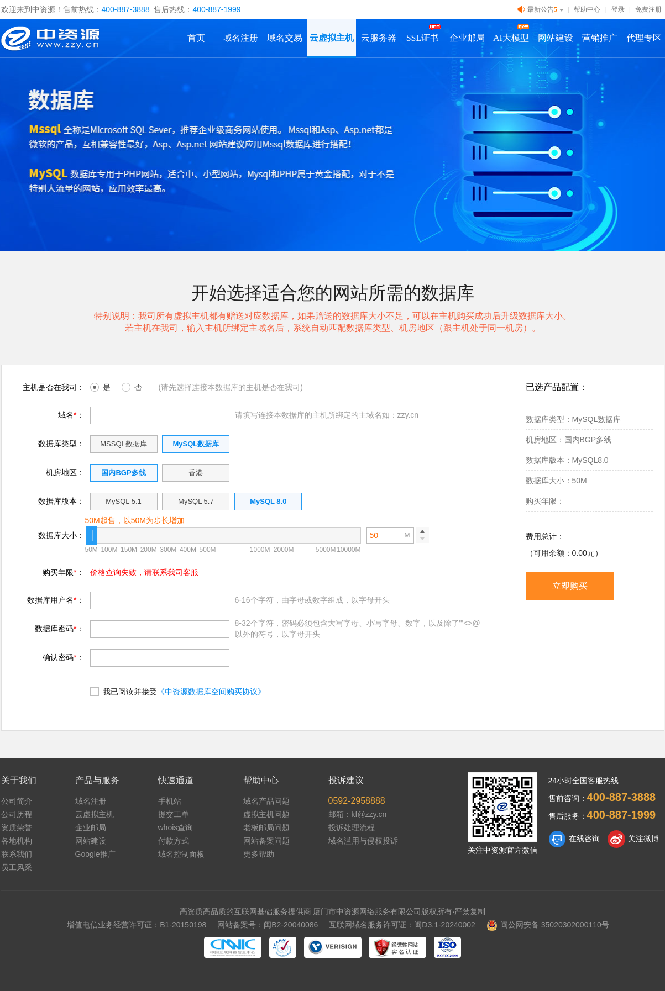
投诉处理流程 (351, 827)
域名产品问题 (266, 801)
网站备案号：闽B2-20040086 (267, 924)
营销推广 (599, 38)
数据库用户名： (55, 599)
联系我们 (16, 854)
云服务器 (378, 38)
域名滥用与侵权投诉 (363, 840)
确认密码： (63, 657)
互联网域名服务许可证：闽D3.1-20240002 (402, 924)
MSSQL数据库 (123, 444)
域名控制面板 (181, 854)
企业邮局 (467, 38)
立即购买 (570, 586)
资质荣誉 (16, 827)
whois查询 (175, 827)
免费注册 (648, 9)
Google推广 (95, 854)
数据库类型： (61, 443)
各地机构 (16, 840)
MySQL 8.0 (268, 501)
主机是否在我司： (54, 387)
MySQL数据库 (195, 444)
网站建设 (555, 38)
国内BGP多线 (123, 472)
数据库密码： (59, 628)
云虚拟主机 (332, 38)
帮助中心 (587, 9)
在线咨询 (574, 839)
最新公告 (542, 9)
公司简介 (16, 801)
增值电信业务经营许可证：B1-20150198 (136, 924)
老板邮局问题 (266, 827)
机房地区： (65, 472)
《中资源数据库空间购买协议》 (211, 691)
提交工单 (173, 814)
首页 (196, 38)
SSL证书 (422, 38)
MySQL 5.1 (124, 501)
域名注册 (240, 38)
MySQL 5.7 (196, 501)
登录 (618, 9)
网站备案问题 (266, 840)
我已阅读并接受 (177, 691)
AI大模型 (511, 38)
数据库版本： (61, 501)
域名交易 (284, 38)
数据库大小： (61, 535)
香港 (195, 472)
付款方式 (173, 840)
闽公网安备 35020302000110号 (547, 924)
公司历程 (16, 814)
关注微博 (633, 839)
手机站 (169, 801)
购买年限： (63, 572)
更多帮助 (258, 854)
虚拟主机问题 (266, 814)
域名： (71, 414)
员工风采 (16, 867)
